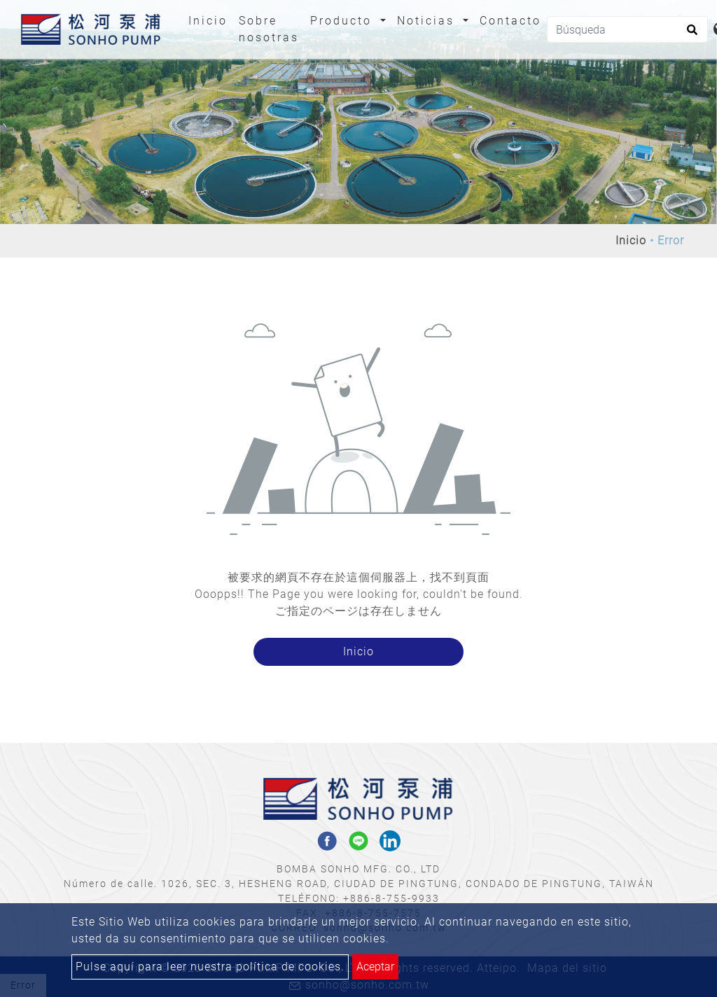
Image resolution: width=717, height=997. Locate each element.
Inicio (210, 19)
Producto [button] (343, 20)
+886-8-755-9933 (391, 898)
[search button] (690, 34)
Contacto (510, 20)
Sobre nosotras (269, 29)
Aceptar (375, 966)
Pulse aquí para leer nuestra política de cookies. (210, 966)
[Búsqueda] (627, 29)
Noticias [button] (428, 20)
